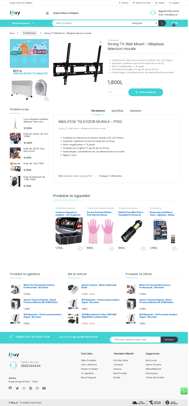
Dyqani (159, 3)
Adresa (123, 3)
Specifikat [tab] (117, 110)
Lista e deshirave (89, 364)
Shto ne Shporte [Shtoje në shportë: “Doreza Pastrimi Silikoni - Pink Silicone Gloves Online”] (111, 248)
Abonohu (169, 339)
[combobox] (91, 23)
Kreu (12, 33)
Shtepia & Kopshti (106, 208)
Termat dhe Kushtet (155, 377)
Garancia (117, 369)
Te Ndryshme (29, 33)
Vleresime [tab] (135, 110)
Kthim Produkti (120, 373)
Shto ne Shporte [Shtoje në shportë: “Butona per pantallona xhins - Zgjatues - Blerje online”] (174, 248)
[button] (100, 42)
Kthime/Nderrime (153, 369)
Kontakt (116, 377)
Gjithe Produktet (88, 360)
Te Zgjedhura (87, 373)
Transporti (118, 364)
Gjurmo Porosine (142, 3)
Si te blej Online (120, 360)
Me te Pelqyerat (88, 377)
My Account (151, 360)
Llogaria (174, 3)
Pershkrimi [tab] (98, 110)
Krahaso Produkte (89, 369)
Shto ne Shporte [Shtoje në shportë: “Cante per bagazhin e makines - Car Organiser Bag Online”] (80, 248)
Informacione (152, 373)
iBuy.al (14, 402)
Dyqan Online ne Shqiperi (21, 3)
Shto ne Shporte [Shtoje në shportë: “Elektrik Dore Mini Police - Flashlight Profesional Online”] (143, 248)
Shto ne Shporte (147, 92)
